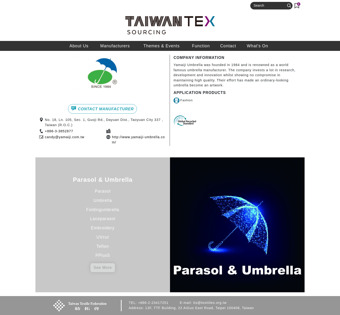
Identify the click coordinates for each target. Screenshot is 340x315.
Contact (228, 46)
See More (103, 268)
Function (201, 46)
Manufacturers (115, 46)
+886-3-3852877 (59, 131)
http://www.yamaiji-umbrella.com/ (138, 139)
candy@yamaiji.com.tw (64, 137)
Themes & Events (161, 46)
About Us (78, 46)
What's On (257, 46)
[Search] (269, 5)
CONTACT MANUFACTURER (102, 108)
